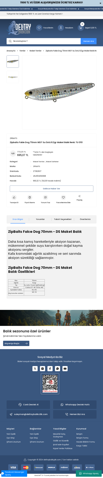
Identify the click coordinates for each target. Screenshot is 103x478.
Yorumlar (40, 219)
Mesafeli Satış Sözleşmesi (59, 436)
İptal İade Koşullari (61, 445)
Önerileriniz (85, 219)
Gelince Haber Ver (51, 188)
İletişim (79, 435)
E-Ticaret (45, 476)
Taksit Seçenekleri (62, 219)
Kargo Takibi (81, 446)
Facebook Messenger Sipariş (12, 473)
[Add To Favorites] (64, 199)
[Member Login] (65, 28)
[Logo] (19, 28)
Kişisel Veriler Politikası (62, 449)
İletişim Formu (82, 438)
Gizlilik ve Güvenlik (61, 441)
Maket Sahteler (53, 161)
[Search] (52, 41)
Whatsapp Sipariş (88, 473)
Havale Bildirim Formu (85, 442)
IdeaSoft (37, 476)
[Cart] (87, 28)
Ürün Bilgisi (18, 219)
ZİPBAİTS (36, 166)
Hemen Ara (88, 41)
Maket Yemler (39, 161)
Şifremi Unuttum (14, 442)
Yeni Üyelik (11, 435)
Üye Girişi (10, 438)
